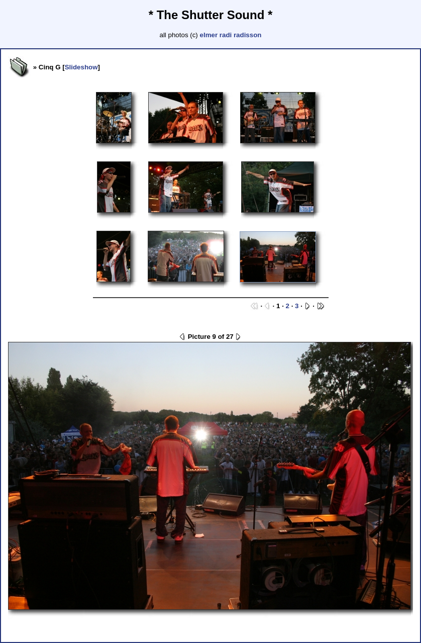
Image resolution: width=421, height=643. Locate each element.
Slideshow (81, 67)
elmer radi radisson (231, 35)
